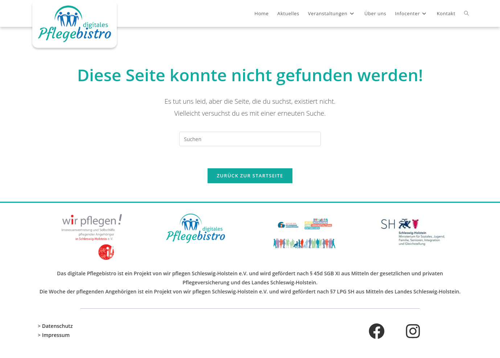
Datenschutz (57, 326)
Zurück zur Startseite (250, 175)
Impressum (56, 335)
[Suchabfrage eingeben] (250, 139)
